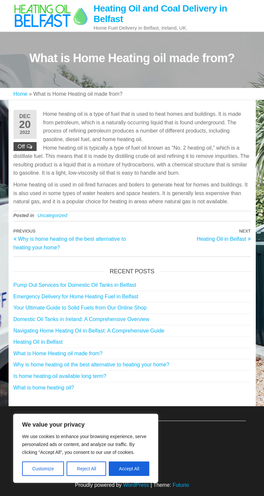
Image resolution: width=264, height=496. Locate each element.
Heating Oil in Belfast (38, 342)
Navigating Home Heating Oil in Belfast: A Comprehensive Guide (89, 331)
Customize (43, 468)
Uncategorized (52, 215)
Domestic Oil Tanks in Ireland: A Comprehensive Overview (81, 319)
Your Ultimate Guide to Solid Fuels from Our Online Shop (80, 307)
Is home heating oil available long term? (60, 376)
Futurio (181, 485)
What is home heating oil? (44, 387)
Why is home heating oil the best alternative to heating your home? (91, 364)
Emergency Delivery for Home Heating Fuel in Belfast (76, 296)
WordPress (136, 485)
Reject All (86, 468)
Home (21, 94)
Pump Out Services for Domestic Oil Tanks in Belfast (75, 285)
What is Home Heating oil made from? (58, 353)
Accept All (129, 468)
